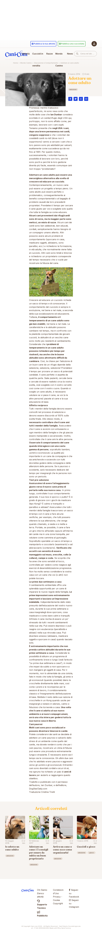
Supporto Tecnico (42, 904)
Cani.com (16, 53)
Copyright (58, 903)
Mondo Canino (59, 59)
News (70, 53)
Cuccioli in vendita (37, 59)
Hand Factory (66, 928)
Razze (49, 53)
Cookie (56, 900)
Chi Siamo (42, 890)
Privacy (57, 896)
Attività (26, 53)
